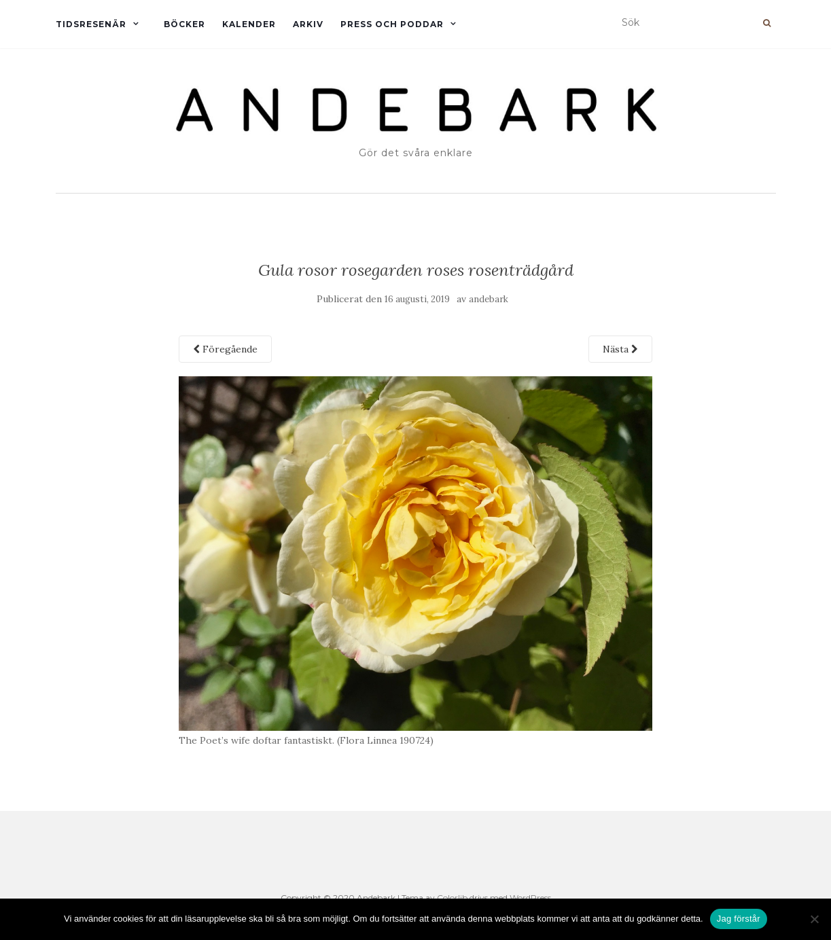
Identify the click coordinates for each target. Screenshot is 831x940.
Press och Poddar (392, 24)
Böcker (184, 24)
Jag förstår (738, 919)
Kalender (249, 24)
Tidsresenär (91, 24)
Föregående (225, 349)
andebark (488, 299)
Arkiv (308, 24)
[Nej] (814, 919)
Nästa (620, 349)
